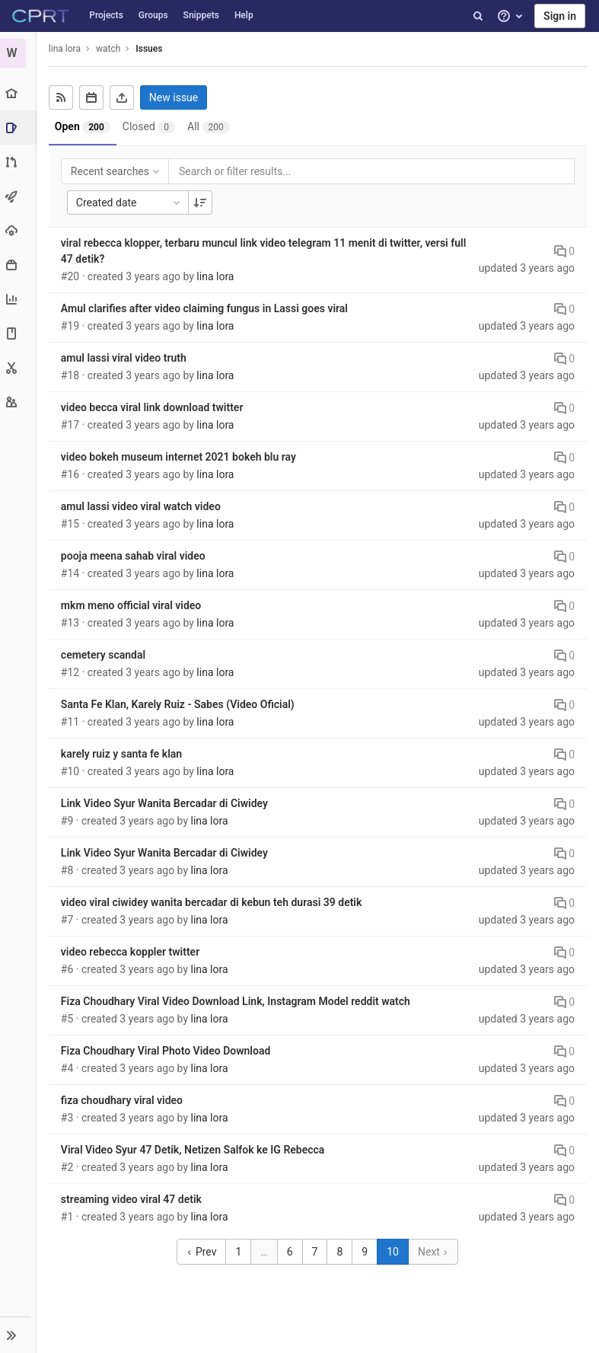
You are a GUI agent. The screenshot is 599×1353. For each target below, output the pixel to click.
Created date (131, 202)
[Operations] (18, 230)
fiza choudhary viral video (123, 1100)
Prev (203, 1252)
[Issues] (20, 127)
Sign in (559, 16)
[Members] (18, 402)
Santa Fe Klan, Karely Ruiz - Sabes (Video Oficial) (179, 704)
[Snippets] (18, 367)
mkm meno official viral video (132, 605)
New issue (175, 97)
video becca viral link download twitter (153, 407)
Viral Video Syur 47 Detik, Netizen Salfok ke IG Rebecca (194, 1150)
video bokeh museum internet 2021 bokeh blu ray (180, 457)
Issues (150, 48)
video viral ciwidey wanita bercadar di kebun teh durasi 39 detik (213, 902)
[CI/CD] (18, 196)
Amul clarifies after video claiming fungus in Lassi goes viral (205, 308)
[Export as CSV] (123, 97)
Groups (153, 15)
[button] (18, 1334)
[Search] (478, 16)
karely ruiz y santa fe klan (122, 754)
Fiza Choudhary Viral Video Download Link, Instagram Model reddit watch (237, 1001)
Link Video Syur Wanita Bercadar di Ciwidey (165, 803)
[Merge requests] (18, 162)
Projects (106, 15)
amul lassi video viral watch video (142, 506)
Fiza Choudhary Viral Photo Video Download (167, 1051)
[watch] (19, 53)
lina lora (66, 48)
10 (393, 1252)
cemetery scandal (104, 655)
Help (243, 15)
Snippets (201, 15)
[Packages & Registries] (18, 264)
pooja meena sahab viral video (134, 556)
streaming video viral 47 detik (132, 1199)
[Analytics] (18, 299)
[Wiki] (18, 333)
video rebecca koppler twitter (131, 952)
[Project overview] (18, 93)
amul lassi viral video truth (125, 358)
